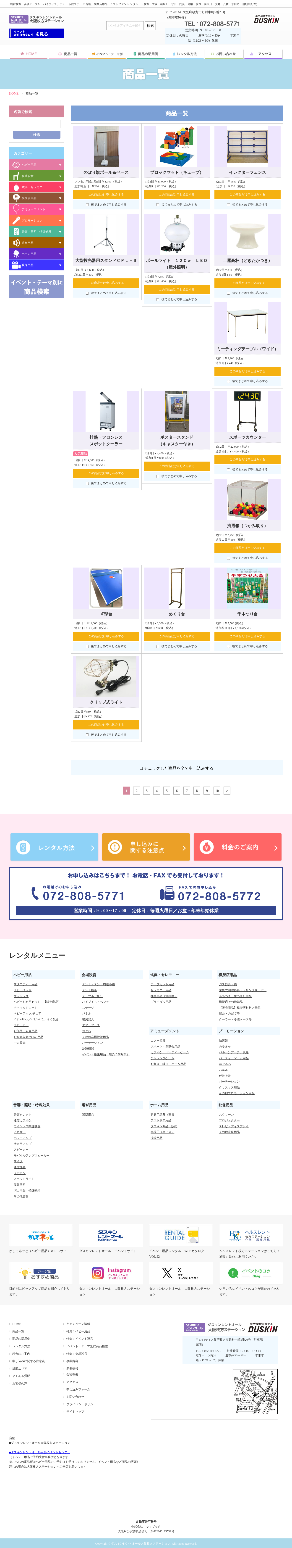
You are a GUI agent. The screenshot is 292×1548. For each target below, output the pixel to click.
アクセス (72, 1382)
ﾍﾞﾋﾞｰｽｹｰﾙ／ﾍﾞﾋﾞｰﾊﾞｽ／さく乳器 (36, 1019)
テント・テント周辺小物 (98, 984)
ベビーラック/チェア (27, 1013)
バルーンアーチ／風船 (234, 1052)
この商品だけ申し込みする (106, 194)
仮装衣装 (225, 1076)
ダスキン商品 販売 (164, 1126)
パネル (86, 1013)
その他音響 (21, 1196)
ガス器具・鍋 (228, 984)
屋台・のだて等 (229, 1013)
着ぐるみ (225, 1064)
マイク (18, 1161)
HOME (13, 93)
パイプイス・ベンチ (95, 1002)
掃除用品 (156, 1138)
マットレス (21, 996)
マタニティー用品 (25, 984)
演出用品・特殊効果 (27, 1190)
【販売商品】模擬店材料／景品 (240, 1007)
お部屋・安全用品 (25, 1031)
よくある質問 (21, 1376)
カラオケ (225, 1046)
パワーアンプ (22, 1138)
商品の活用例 (21, 1338)
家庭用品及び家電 (162, 1114)
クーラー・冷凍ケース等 (235, 1019)
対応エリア (19, 1368)
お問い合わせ (75, 1396)
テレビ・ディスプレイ (234, 1126)
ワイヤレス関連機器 (27, 1126)
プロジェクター (229, 1120)
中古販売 (20, 1042)
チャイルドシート (25, 1007)
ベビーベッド (22, 990)
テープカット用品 (162, 984)
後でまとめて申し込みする (106, 204)
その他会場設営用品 (95, 1037)
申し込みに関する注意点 (28, 1361)
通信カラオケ (22, 1120)
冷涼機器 (88, 1048)
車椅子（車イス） (162, 1132)
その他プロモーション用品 (237, 1093)
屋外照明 (20, 1184)
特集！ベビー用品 (78, 1331)
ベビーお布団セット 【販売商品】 (37, 1002)
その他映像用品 (229, 1132)
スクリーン (226, 1114)
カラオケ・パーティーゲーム (170, 1052)
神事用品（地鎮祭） (164, 996)
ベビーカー (21, 1025)
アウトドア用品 (161, 1120)
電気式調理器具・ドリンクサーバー (242, 990)
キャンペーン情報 (78, 1324)
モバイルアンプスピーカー (31, 1155)
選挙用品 (88, 1114)
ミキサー (20, 1132)
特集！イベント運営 (79, 1338)
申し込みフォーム (78, 1389)
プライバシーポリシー (81, 1404)
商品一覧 (18, 1331)
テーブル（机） (92, 996)
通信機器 (20, 1167)
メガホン (20, 1173)
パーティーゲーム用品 (234, 1058)
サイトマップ (75, 1411)
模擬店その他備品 (231, 1002)
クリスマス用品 (229, 1087)
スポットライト (24, 1179)
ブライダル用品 (161, 1002)
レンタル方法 (21, 1346)
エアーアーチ (91, 1025)
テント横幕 (89, 990)
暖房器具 (88, 1019)
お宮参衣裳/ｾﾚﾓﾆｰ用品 (28, 1037)
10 (217, 791)
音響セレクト (22, 1114)
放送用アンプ (22, 1144)
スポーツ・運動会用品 (165, 1046)
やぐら (86, 1031)
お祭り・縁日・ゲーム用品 (168, 1064)
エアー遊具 (158, 1040)
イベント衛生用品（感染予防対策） (106, 1054)
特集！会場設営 (76, 1353)
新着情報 (72, 1368)
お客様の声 (19, 1383)
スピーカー (21, 1149)
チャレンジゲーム (162, 1058)
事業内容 (72, 1361)
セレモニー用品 (161, 990)
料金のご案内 (21, 1353)
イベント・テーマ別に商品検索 (87, 1346)
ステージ (88, 1007)
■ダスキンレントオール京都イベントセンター (39, 1452)
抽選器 (223, 1040)
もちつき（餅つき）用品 (235, 996)
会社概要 (72, 1374)
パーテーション (92, 1042)
